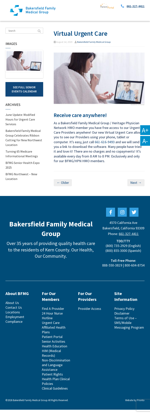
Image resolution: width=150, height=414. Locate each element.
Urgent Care (51, 327)
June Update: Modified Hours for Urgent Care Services (20, 125)
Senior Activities (53, 345)
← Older (63, 182)
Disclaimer (121, 317)
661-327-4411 (136, 6)
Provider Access (89, 313)
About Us (12, 307)
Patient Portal (52, 341)
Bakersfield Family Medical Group (94, 41)
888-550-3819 (112, 269)
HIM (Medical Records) (51, 357)
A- (145, 141)
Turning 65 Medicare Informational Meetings (21, 160)
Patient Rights (52, 378)
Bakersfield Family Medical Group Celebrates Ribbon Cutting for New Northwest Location (23, 144)
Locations (12, 316)
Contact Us (13, 311)
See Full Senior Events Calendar (24, 96)
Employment (14, 321)
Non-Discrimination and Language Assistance (56, 369)
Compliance (13, 326)
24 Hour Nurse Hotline (52, 320)
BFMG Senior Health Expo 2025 (22, 171)
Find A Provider (53, 313)
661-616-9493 (105, 142)
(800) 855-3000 (116, 255)
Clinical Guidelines (55, 392)
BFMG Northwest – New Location (21, 183)
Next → (136, 182)
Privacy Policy (124, 313)
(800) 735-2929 (116, 250)
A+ (145, 130)
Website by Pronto (135, 404)
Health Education (54, 350)
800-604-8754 (135, 269)
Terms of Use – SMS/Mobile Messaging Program (129, 327)
